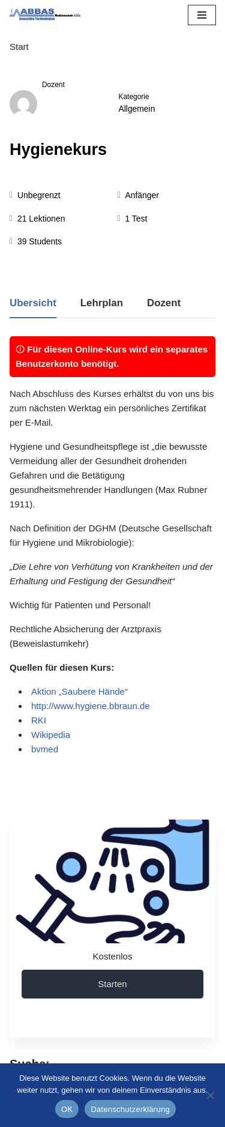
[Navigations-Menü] (202, 15)
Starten (112, 984)
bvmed (44, 749)
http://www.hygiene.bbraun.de (90, 706)
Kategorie (134, 96)
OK (67, 1109)
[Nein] (210, 1095)
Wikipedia (50, 735)
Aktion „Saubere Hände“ (79, 691)
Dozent (53, 84)
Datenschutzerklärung (130, 1109)
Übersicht (33, 303)
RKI (38, 720)
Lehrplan (101, 303)
